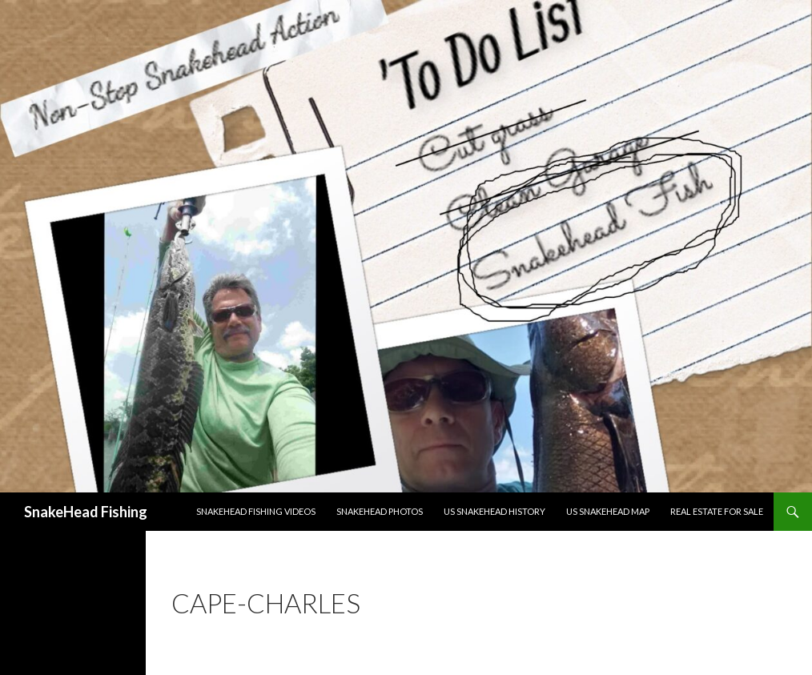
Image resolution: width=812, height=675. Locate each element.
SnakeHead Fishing (85, 511)
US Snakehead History (494, 511)
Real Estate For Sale (716, 511)
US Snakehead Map (607, 511)
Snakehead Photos (379, 511)
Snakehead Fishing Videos (256, 511)
